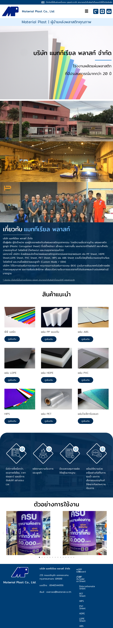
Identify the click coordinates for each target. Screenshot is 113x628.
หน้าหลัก (80, 569)
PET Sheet (93, 587)
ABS (90, 612)
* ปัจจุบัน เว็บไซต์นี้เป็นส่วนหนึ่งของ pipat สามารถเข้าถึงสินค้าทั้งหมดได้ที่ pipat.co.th (39, 279)
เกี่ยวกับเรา (79, 575)
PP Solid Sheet (96, 574)
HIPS (90, 592)
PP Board (93, 569)
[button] (86, 11)
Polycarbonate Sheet (96, 581)
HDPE (91, 602)
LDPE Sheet (94, 607)
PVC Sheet (94, 597)
